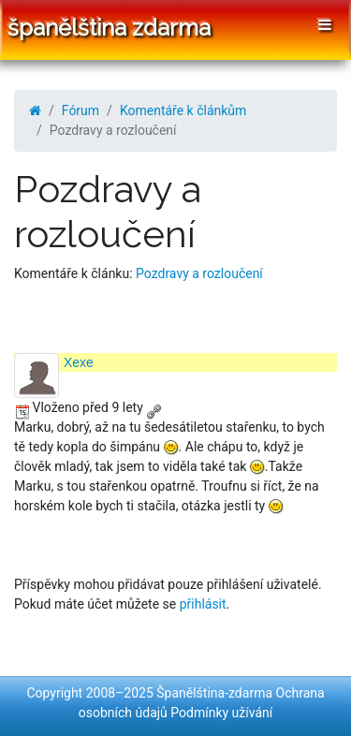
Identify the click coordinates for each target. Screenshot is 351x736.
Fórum (80, 110)
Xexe (79, 362)
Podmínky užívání (221, 712)
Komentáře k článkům (183, 110)
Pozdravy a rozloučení (199, 273)
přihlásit (203, 603)
